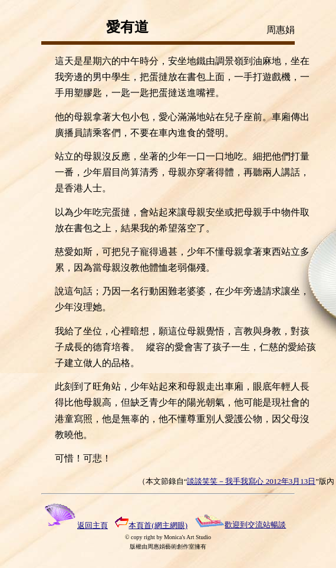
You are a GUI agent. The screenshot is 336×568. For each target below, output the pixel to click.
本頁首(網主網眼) (151, 525)
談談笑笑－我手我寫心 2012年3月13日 (251, 481)
